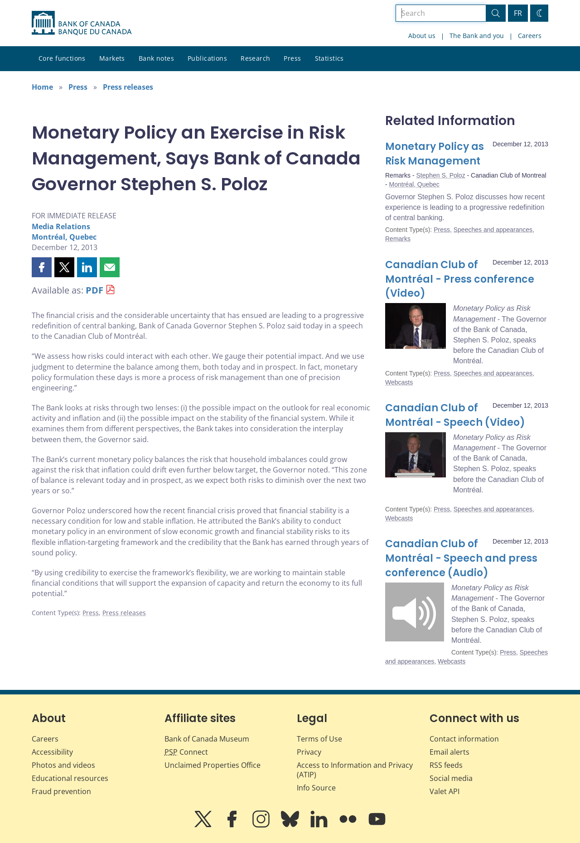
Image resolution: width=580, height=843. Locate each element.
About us (421, 35)
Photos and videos (63, 765)
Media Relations (61, 226)
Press (292, 58)
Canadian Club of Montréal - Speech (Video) (455, 415)
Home (42, 87)
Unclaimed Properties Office (212, 765)
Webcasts (399, 382)
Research (255, 58)
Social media (451, 778)
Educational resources (70, 778)
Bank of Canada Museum (206, 739)
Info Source (316, 788)
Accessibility (52, 752)
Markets (112, 58)
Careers (529, 35)
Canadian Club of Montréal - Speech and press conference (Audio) (461, 558)
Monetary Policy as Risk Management (434, 154)
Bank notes (156, 58)
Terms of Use (319, 739)
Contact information (464, 739)
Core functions (62, 58)
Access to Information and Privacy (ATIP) (355, 770)
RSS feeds (446, 765)
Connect (186, 752)
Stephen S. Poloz (440, 175)
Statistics (329, 58)
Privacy (309, 752)
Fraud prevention (61, 791)
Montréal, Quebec (64, 237)
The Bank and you (477, 35)
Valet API (444, 791)
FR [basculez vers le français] (518, 13)
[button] (42, 267)
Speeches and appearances (493, 229)
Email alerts (449, 752)
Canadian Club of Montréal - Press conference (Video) (459, 279)
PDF (94, 290)
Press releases (128, 87)
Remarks (398, 238)
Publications (207, 58)
